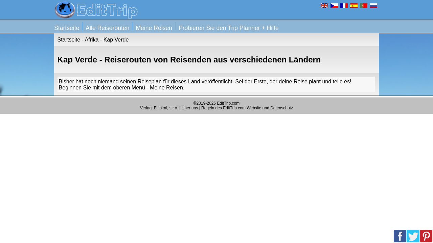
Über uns (190, 108)
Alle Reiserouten (107, 28)
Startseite (66, 28)
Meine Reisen (154, 28)
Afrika (92, 40)
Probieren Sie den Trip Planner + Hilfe (229, 28)
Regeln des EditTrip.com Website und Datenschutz (247, 108)
